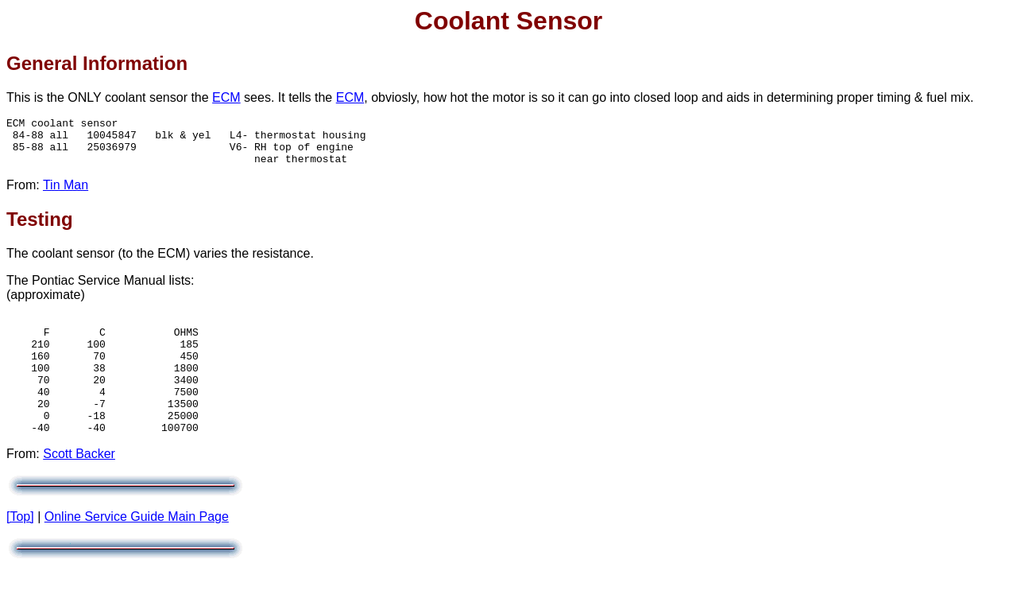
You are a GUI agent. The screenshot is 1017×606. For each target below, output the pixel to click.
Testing (39, 228)
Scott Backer (79, 487)
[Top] (20, 550)
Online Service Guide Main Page (136, 550)
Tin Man (65, 194)
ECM (226, 97)
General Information (97, 63)
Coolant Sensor (508, 20)
